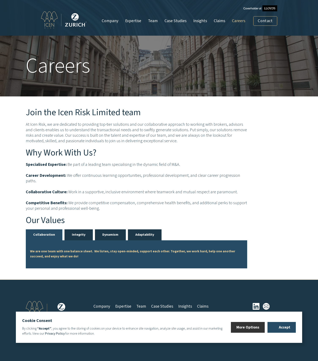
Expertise (133, 21)
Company (110, 21)
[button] (248, 327)
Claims (219, 21)
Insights (200, 21)
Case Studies (175, 21)
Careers (238, 21)
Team (153, 21)
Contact (265, 21)
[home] (64, 19)
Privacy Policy (55, 333)
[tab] (44, 234)
